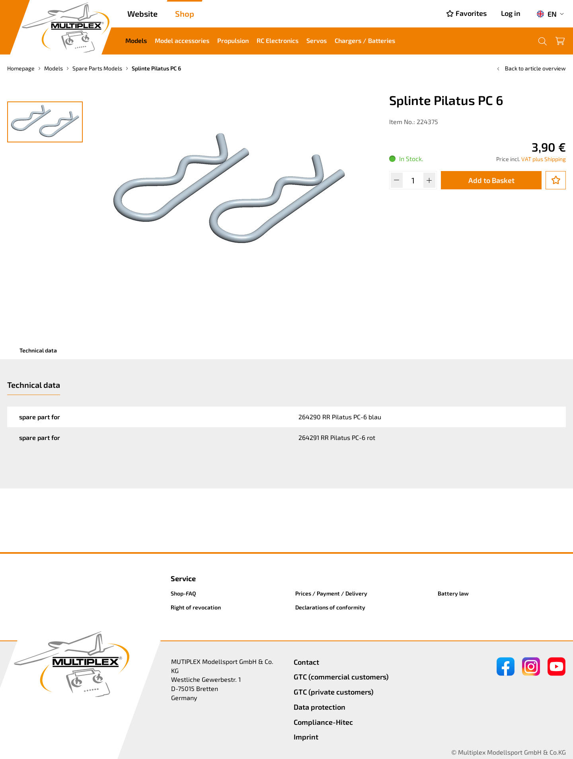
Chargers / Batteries (365, 40)
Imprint (306, 736)
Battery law (453, 593)
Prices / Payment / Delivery (331, 593)
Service (183, 578)
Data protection (319, 707)
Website (142, 13)
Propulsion (233, 40)
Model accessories (182, 40)
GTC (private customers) (334, 691)
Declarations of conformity (330, 607)
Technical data (38, 350)
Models (136, 40)
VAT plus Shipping (543, 159)
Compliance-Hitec (323, 722)
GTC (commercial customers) (341, 676)
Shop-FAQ (183, 593)
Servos (316, 40)
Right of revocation (196, 607)
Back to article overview (530, 68)
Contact (306, 662)
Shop (184, 13)
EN (546, 14)
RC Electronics (277, 40)
